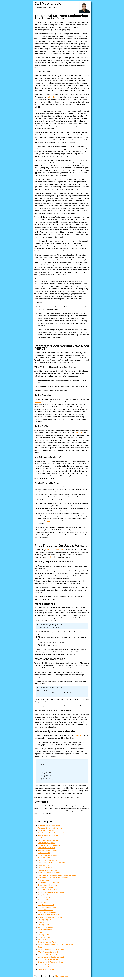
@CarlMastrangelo (61, 973)
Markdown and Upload (46, 924)
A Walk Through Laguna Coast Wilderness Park (55, 942)
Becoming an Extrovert (46, 828)
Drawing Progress (44, 917)
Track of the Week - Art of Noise (49, 887)
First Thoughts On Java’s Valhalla (60, 545)
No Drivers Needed (45, 927)
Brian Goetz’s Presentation (55, 549)
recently (79, 432)
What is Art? (42, 929)
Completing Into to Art (46, 902)
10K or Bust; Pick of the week (49, 880)
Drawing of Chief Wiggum (47, 852)
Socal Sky (41, 944)
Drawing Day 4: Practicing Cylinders (51, 959)
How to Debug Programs (47, 910)
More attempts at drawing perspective (51, 954)
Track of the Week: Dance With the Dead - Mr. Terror (57, 872)
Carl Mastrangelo (47, 3)
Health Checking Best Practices (49, 843)
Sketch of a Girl (43, 862)
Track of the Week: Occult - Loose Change (53, 875)
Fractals (41, 919)
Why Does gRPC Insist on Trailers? (51, 830)
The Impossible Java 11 (46, 835)
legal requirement (52, 97)
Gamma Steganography (46, 840)
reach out (50, 557)
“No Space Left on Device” (47, 857)
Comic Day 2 (42, 900)
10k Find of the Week (45, 885)
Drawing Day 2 (43, 964)
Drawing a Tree (43, 932)
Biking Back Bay (44, 937)
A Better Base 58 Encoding (48, 833)
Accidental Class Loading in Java (50, 825)
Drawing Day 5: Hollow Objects (49, 957)
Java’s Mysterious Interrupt (48, 848)
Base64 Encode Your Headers (49, 870)
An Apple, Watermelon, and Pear (50, 914)
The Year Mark (43, 877)
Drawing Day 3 (43, 962)
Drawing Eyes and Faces (47, 939)
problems (37, 402)
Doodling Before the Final (47, 905)
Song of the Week (44, 892)
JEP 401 (79, 733)
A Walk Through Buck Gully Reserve (51, 947)
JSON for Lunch (44, 855)
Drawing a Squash (44, 922)
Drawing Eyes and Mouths (47, 952)
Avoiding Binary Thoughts (47, 867)
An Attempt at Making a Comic (49, 912)
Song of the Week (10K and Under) (51, 890)
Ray (48, 520)
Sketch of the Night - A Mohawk (49, 882)
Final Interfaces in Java (46, 845)
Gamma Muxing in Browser (48, 838)
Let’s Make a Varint (45, 865)
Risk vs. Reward (44, 850)
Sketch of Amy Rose (45, 907)
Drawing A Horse (44, 895)
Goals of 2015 (43, 897)
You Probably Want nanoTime (49, 823)
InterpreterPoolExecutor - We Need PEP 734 (61, 347)
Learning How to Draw (46, 967)
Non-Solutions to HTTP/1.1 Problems (51, 860)
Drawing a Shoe (44, 934)
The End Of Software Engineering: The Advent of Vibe (61, 17)
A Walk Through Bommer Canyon (50, 949)
